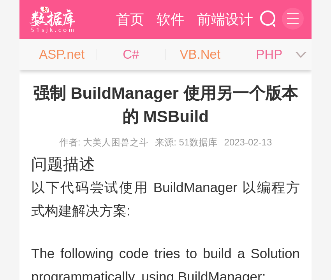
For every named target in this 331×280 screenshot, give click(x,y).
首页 (130, 19)
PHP (269, 54)
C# (131, 54)
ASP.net (62, 54)
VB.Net (200, 54)
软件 (171, 19)
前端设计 (225, 19)
